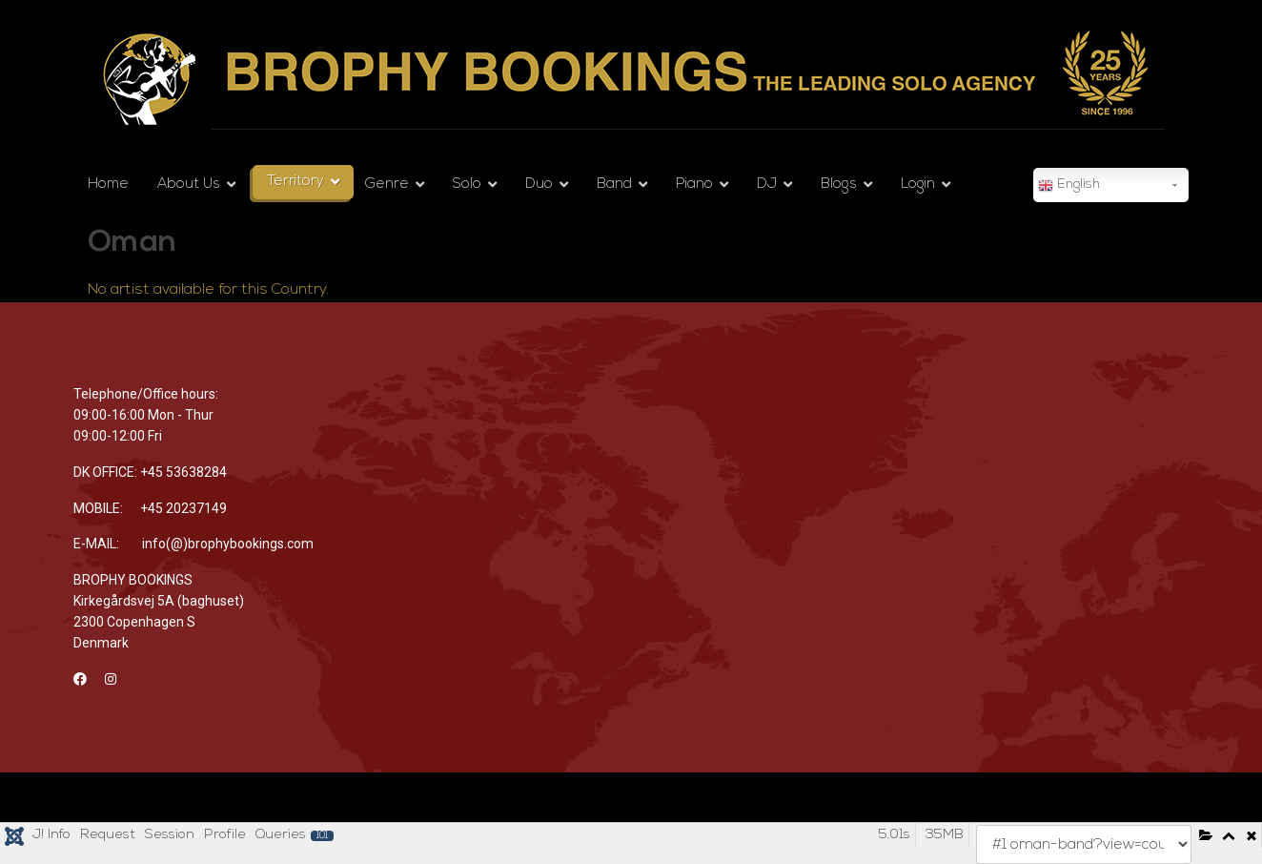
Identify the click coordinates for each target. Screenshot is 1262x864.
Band (614, 184)
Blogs (839, 184)
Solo (467, 184)
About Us (188, 184)
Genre (387, 184)
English (1069, 186)
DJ (767, 184)
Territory (295, 182)
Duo (539, 184)
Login (918, 184)
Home (108, 184)
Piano (694, 184)
